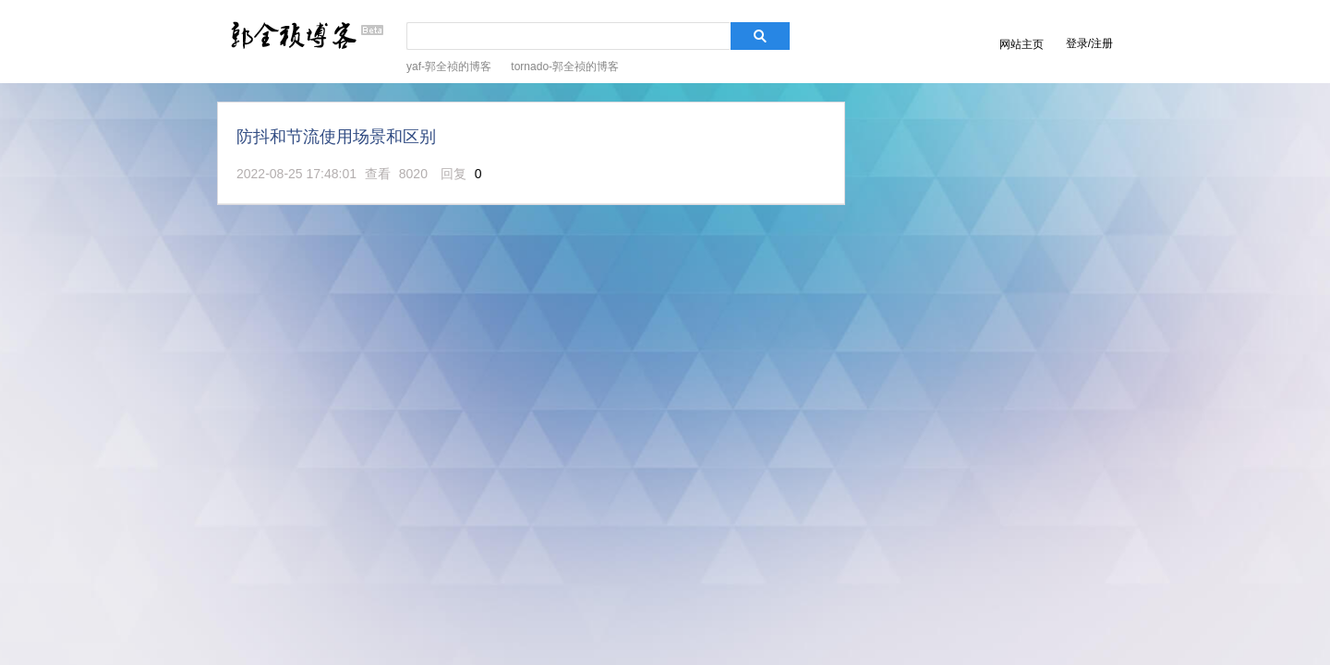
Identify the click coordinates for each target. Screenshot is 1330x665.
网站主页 (1021, 44)
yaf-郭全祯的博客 (448, 66)
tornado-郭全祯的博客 (565, 66)
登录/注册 (1089, 43)
